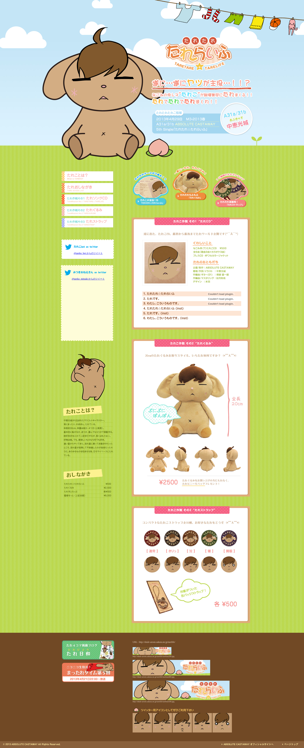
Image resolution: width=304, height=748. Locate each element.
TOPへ (289, 744)
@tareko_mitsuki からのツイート (88, 278)
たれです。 (165, 298)
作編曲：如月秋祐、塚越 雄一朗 (214, 274)
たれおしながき (87, 188)
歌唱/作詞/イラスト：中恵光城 (214, 271)
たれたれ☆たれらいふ (165, 293)
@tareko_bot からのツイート (88, 253)
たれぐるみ (87, 212)
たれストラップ (87, 223)
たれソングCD (87, 200)
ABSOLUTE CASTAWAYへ (247, 744)
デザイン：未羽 (214, 281)
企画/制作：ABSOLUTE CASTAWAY (214, 267)
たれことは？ (87, 176)
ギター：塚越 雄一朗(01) (214, 278)
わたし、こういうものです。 (165, 303)
